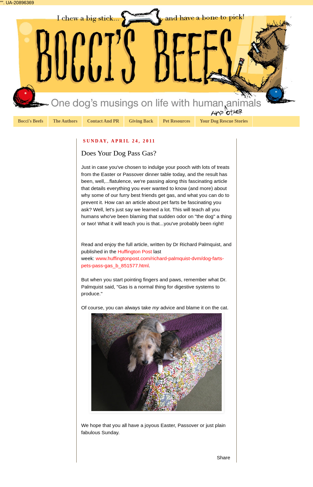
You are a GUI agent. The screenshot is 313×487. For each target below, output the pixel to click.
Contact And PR (103, 121)
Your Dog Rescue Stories (224, 121)
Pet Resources (176, 121)
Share (223, 457)
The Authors (65, 121)
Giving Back (141, 121)
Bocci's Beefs (30, 121)
